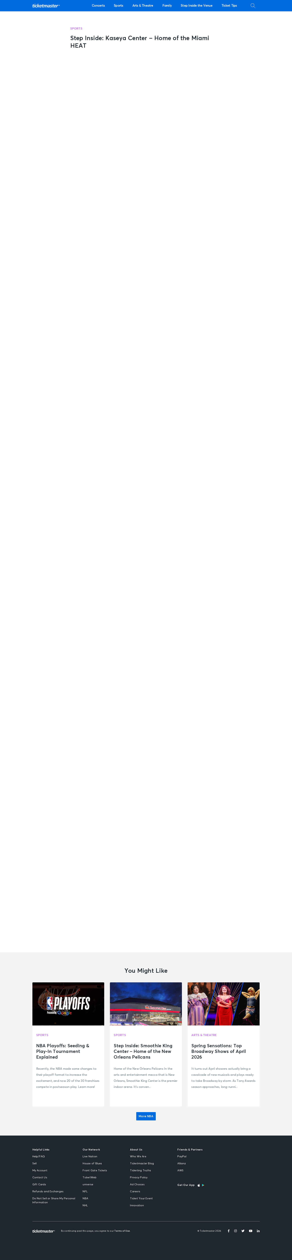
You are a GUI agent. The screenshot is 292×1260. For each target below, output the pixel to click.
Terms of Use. (122, 1231)
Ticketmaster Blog (142, 1163)
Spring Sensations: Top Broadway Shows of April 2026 (218, 1052)
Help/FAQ (38, 1156)
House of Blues (92, 1163)
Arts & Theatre (142, 5)
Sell (34, 1163)
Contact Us (39, 1177)
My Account (39, 1170)
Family (167, 5)
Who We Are (138, 1156)
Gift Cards (39, 1184)
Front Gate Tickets (95, 1170)
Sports (118, 5)
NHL (85, 1205)
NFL (85, 1191)
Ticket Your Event (141, 1198)
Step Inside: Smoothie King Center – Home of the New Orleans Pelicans (143, 1052)
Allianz (181, 1163)
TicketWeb (89, 1177)
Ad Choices (137, 1184)
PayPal (181, 1156)
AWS (180, 1170)
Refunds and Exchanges (48, 1191)
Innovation (137, 1205)
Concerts (98, 5)
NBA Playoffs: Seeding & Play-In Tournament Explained (62, 1052)
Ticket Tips (229, 5)
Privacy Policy (138, 1177)
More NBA (146, 1116)
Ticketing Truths (140, 1170)
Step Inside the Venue (196, 5)
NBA (85, 1198)
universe (88, 1184)
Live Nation (90, 1156)
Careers (135, 1191)
